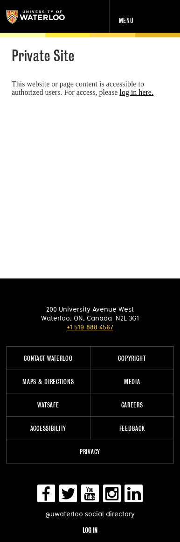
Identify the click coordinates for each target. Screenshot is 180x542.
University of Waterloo (45, 17)
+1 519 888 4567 (90, 326)
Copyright (131, 358)
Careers (132, 405)
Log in (90, 530)
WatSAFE (48, 405)
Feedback (132, 428)
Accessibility (48, 428)
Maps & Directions (48, 381)
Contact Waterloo (48, 358)
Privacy (90, 452)
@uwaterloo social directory (90, 513)
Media (132, 381)
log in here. (136, 92)
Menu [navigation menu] (126, 20)
